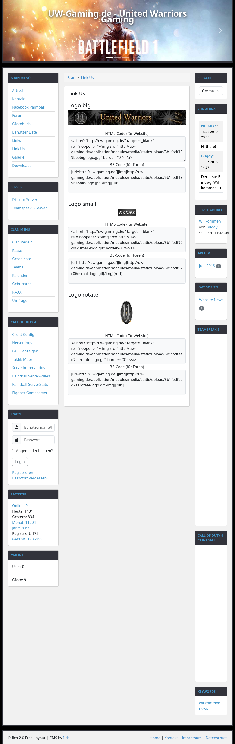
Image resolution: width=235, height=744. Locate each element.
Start (72, 77)
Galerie (18, 157)
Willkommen (210, 221)
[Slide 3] (125, 57)
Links (16, 140)
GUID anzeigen (25, 351)
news (203, 708)
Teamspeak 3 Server (29, 208)
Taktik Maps (22, 359)
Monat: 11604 (24, 522)
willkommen (209, 703)
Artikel (17, 90)
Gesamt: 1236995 (27, 539)
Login (20, 461)
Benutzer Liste (24, 132)
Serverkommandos (28, 367)
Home (155, 737)
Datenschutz (216, 737)
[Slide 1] (109, 57)
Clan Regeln (22, 242)
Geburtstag (22, 283)
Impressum (192, 737)
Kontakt (19, 98)
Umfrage (19, 300)
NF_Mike (209, 125)
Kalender (20, 275)
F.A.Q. (17, 292)
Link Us (18, 148)
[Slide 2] (117, 57)
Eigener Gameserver (29, 392)
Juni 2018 (207, 265)
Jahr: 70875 (21, 527)
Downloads (21, 165)
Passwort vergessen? (30, 478)
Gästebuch (21, 123)
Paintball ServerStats (30, 384)
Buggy (207, 156)
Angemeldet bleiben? (32, 450)
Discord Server (24, 199)
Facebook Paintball (28, 107)
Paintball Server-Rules (31, 376)
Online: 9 (20, 505)
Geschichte (21, 258)
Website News (211, 299)
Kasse (17, 250)
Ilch (66, 737)
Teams (17, 267)
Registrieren (22, 472)
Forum (17, 115)
